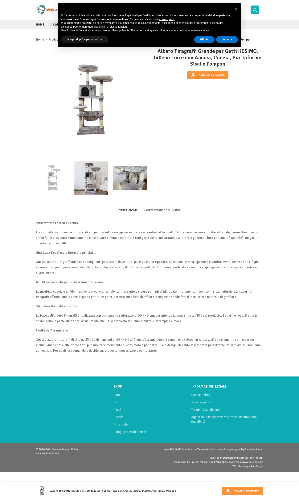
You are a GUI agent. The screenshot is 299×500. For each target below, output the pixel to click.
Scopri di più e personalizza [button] (84, 39)
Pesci (117, 410)
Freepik (194, 462)
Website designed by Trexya (247, 466)
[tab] (127, 208)
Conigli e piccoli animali (130, 432)
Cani (116, 395)
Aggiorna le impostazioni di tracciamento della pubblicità (224, 419)
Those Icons (228, 462)
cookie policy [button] (166, 19)
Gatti (117, 402)
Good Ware (215, 462)
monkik (204, 462)
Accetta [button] (227, 39)
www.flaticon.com (252, 462)
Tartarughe (121, 424)
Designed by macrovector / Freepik (243, 457)
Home (40, 40)
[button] (236, 9)
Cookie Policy (200, 395)
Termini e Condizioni (205, 410)
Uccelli (118, 417)
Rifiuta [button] (204, 39)
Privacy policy (201, 402)
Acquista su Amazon (208, 75)
